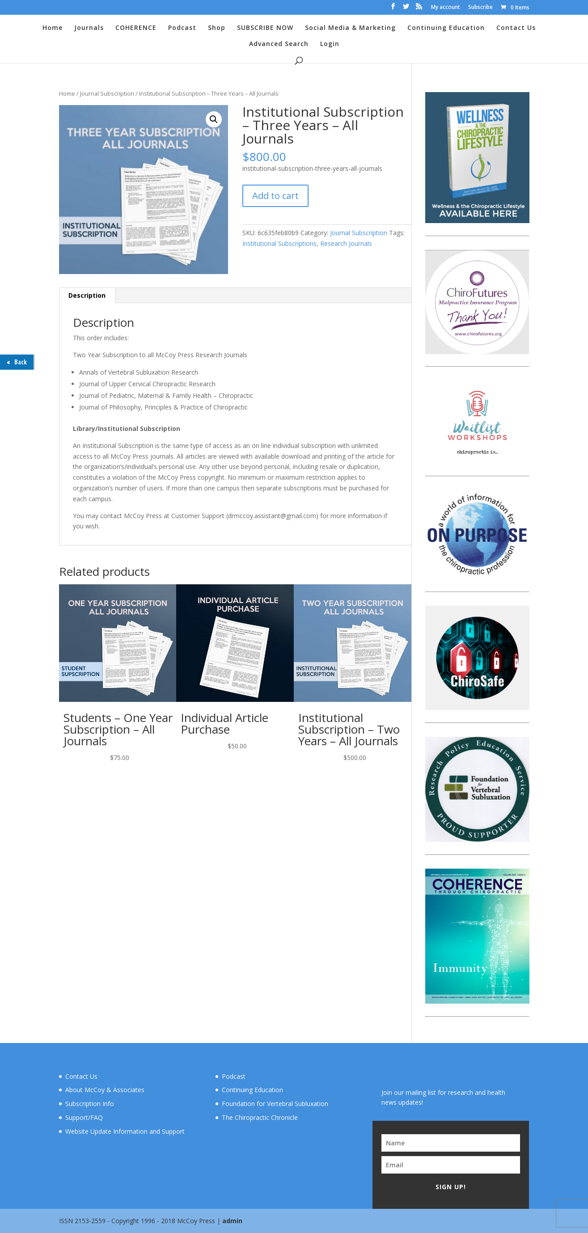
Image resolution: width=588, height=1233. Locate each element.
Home (52, 28)
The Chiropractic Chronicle (260, 1117)
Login (329, 44)
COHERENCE (136, 28)
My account (445, 7)
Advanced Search (279, 44)
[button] (214, 119)
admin (232, 1220)
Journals (89, 28)
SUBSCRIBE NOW (265, 28)
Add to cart (275, 196)
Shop (216, 28)
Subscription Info (89, 1103)
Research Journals (346, 243)
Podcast (182, 28)
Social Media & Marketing (350, 28)
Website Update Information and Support (125, 1131)
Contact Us (516, 28)
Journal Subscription (107, 93)
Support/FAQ (84, 1117)
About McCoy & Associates (104, 1089)
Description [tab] (87, 295)
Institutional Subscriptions (279, 243)
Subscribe (480, 7)
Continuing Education (446, 28)
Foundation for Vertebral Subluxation (275, 1103)
